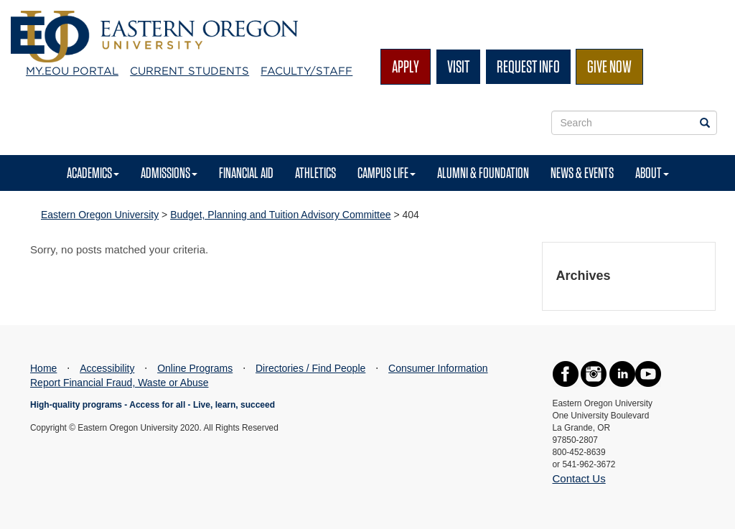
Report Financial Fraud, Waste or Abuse (119, 382)
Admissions (169, 173)
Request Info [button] (528, 66)
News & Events (582, 173)
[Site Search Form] (634, 123)
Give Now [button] (609, 66)
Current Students (189, 71)
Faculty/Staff (306, 71)
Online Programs (195, 368)
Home (43, 368)
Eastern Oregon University (100, 214)
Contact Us (579, 478)
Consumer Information (438, 368)
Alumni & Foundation (483, 173)
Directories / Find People (310, 368)
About (652, 173)
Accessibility (107, 368)
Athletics (315, 173)
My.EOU (72, 71)
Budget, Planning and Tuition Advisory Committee (280, 214)
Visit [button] (458, 66)
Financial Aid (246, 173)
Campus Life (386, 173)
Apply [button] (405, 66)
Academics (93, 173)
